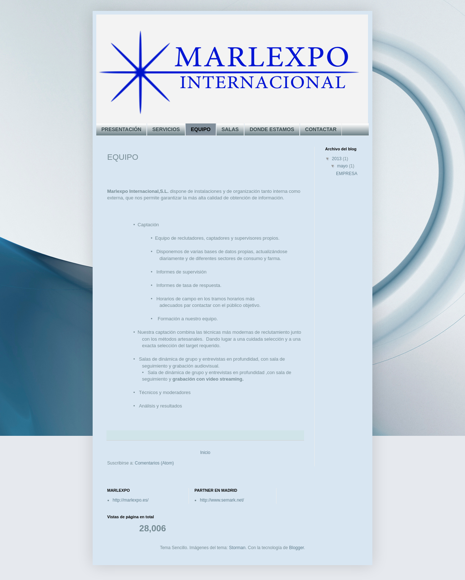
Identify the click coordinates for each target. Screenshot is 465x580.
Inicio (205, 452)
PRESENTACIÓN (121, 129)
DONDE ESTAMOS (272, 129)
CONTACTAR (321, 129)
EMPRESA (346, 173)
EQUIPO (200, 129)
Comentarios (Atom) (154, 463)
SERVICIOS (166, 129)
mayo (343, 166)
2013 (337, 158)
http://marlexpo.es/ (131, 500)
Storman (237, 547)
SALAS (230, 129)
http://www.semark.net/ (222, 500)
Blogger (296, 547)
